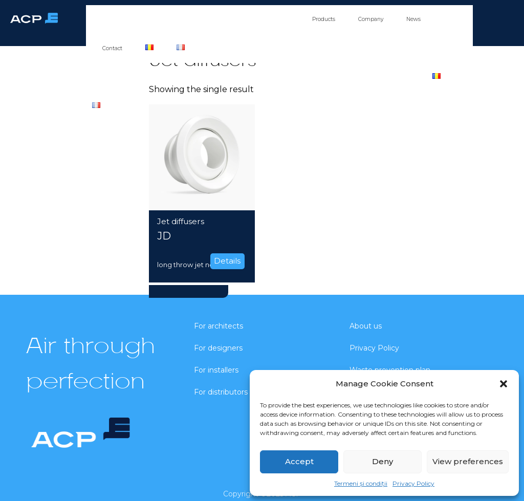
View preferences (467, 461)
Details (227, 261)
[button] (503, 384)
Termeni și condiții (360, 483)
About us (366, 326)
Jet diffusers (180, 221)
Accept (299, 461)
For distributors (276, 19)
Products (323, 19)
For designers (176, 19)
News (413, 19)
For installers (225, 19)
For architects (127, 19)
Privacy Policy (413, 483)
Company (370, 19)
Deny (382, 461)
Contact (112, 48)
